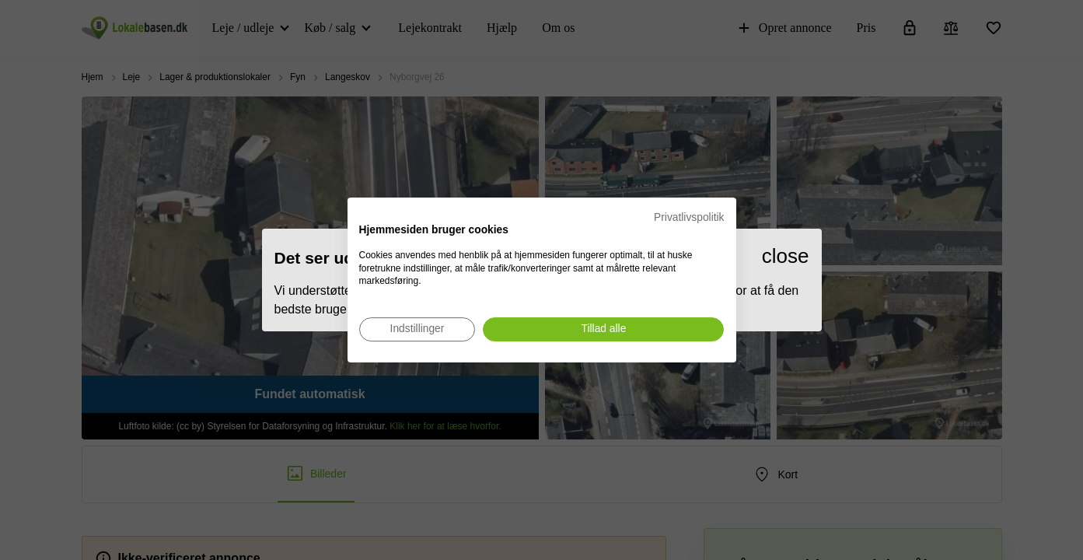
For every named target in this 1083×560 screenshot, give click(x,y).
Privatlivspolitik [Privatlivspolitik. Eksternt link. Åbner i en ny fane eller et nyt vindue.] (689, 217)
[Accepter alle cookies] (603, 329)
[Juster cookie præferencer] (417, 329)
